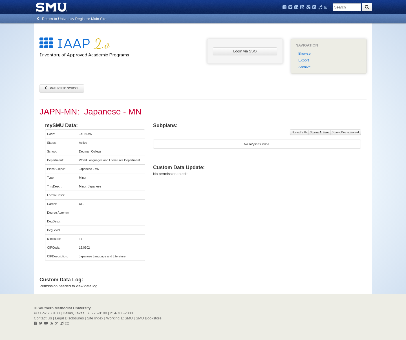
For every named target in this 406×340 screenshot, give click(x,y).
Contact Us (43, 318)
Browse (304, 53)
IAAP (74, 43)
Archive (304, 67)
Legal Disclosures (69, 318)
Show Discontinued (345, 132)
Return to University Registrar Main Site (71, 18)
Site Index (95, 318)
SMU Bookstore (149, 318)
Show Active (319, 132)
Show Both (299, 132)
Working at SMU (119, 318)
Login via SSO (245, 51)
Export (303, 60)
